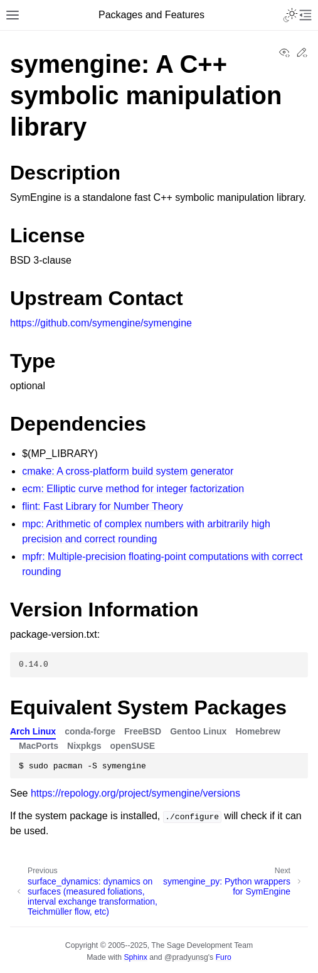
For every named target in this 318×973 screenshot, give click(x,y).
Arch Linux (33, 731)
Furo (223, 957)
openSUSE (133, 746)
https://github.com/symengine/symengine (101, 323)
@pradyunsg (186, 957)
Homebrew (257, 731)
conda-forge (90, 731)
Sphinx (135, 957)
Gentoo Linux (198, 731)
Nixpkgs (84, 746)
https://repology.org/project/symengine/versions (135, 793)
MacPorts (38, 746)
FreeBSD (142, 731)
